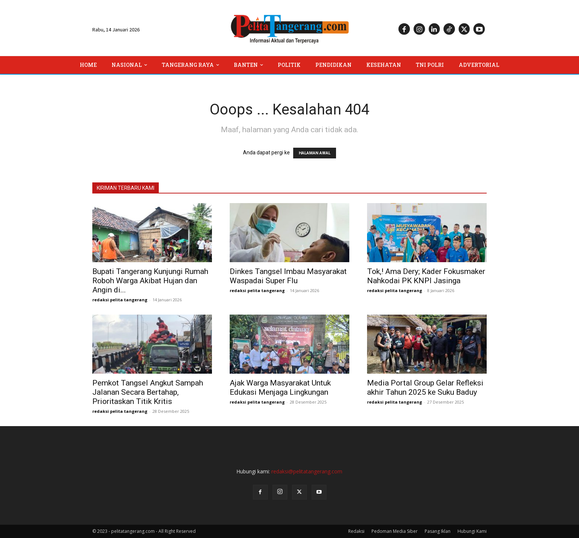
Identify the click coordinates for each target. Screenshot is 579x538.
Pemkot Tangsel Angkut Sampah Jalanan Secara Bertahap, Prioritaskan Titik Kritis (147, 392)
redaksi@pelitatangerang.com (306, 471)
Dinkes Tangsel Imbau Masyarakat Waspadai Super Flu (288, 276)
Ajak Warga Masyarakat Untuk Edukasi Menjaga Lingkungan (280, 387)
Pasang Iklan (437, 531)
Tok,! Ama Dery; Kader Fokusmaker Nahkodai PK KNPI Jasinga (426, 276)
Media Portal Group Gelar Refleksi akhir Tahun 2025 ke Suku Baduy (425, 387)
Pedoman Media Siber (394, 531)
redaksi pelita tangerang (119, 299)
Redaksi (356, 531)
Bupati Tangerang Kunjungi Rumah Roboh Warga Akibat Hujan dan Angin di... (150, 280)
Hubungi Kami (472, 531)
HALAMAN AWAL (314, 153)
